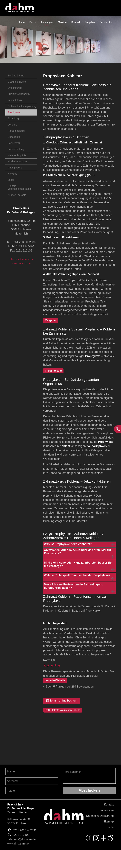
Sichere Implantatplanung (22, 106)
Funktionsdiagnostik (19, 94)
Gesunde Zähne (17, 81)
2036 (33, 830)
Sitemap (108, 821)
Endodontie (14, 137)
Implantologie (15, 100)
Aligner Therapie (17, 195)
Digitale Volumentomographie (20, 187)
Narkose (12, 173)
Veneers (12, 124)
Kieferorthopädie (17, 155)
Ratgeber (51, 320)
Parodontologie (16, 130)
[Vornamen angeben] (31, 781)
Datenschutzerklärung (100, 815)
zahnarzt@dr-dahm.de (21, 259)
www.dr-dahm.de (21, 263)
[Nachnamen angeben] (31, 771)
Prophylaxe (14, 112)
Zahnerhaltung (16, 149)
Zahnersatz (14, 143)
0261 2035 (19, 830)
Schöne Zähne (16, 75)
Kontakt (109, 804)
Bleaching (13, 118)
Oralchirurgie (15, 88)
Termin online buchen (61, 700)
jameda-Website (55, 680)
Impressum (107, 810)
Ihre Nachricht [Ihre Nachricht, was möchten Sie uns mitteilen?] (89, 776)
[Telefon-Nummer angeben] (31, 790)
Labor (11, 180)
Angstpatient (15, 167)
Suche (110, 827)
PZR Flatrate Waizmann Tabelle (62, 710)
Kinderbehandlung (18, 161)
